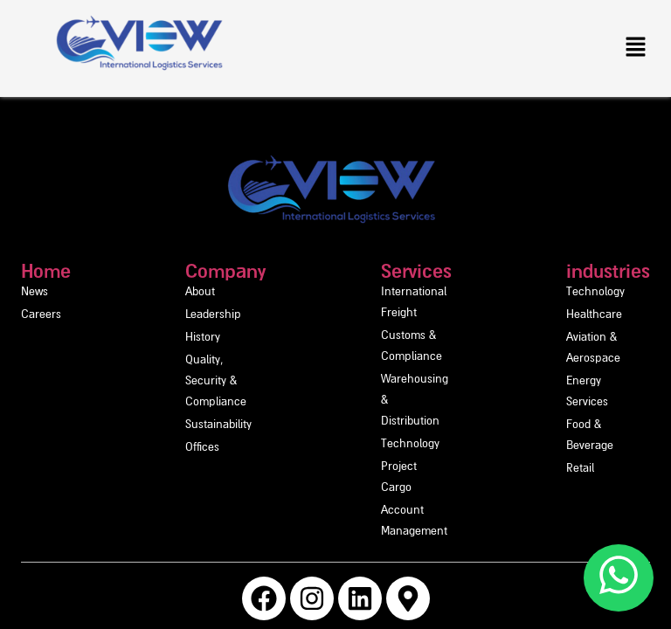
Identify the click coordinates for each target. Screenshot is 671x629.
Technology (373, 360)
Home (46, 270)
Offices (145, 406)
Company (168, 270)
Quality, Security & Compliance (207, 360)
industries (584, 270)
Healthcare (570, 315)
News (34, 292)
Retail (556, 406)
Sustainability (161, 383)
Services (379, 270)
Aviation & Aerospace (596, 337)
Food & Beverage (584, 383)
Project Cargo (379, 383)
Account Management (400, 406)
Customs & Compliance (404, 315)
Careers (41, 315)
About (143, 292)
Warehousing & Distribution (414, 337)
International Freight (396, 292)
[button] (636, 48)
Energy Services (582, 360)
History (145, 337)
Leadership (156, 315)
